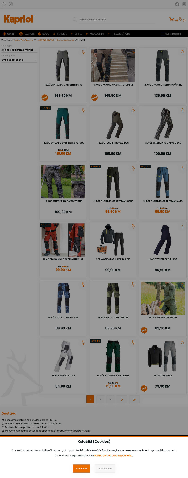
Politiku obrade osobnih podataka (113, 455)
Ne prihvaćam (105, 468)
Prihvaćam (81, 468)
